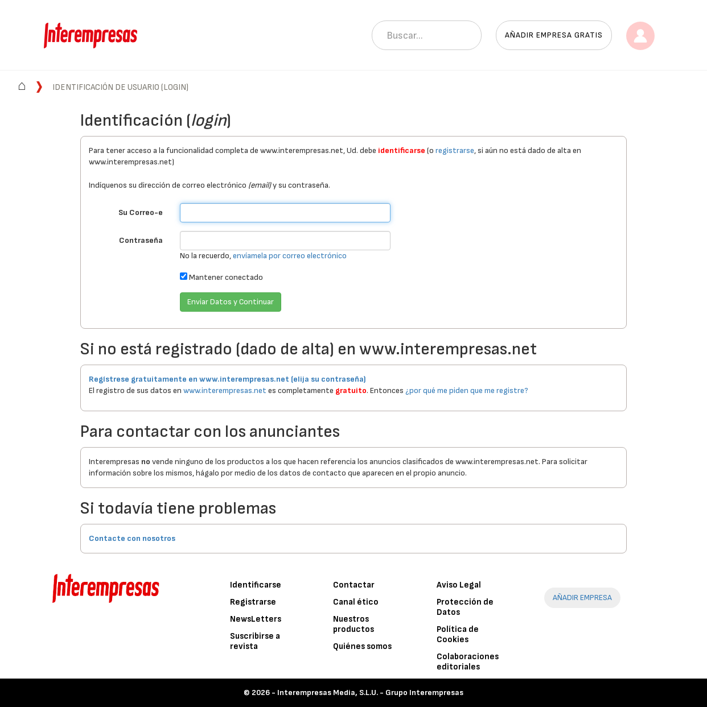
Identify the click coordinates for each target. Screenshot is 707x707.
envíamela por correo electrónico (290, 256)
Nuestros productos (353, 624)
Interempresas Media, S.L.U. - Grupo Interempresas (370, 692)
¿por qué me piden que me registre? (466, 390)
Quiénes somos (362, 646)
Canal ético (356, 602)
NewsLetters (255, 619)
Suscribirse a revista (255, 641)
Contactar (354, 585)
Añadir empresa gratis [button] (554, 35)
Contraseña (141, 240)
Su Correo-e (140, 212)
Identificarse (255, 585)
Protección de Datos (465, 607)
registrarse (454, 150)
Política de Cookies (458, 634)
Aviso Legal (459, 585)
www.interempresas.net (224, 390)
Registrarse (253, 602)
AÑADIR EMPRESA (582, 597)
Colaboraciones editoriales (468, 661)
